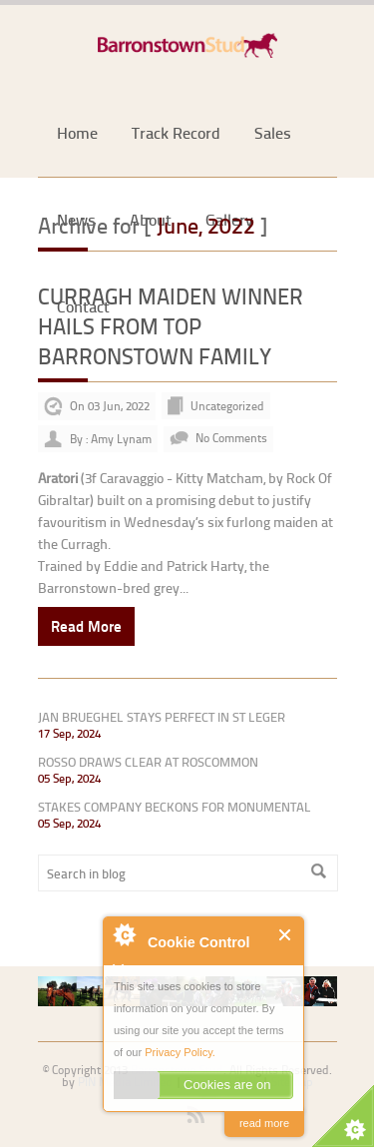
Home (77, 132)
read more (264, 1123)
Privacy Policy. (180, 1052)
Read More (86, 626)
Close (285, 934)
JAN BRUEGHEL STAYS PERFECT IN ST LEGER (161, 717)
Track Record (176, 132)
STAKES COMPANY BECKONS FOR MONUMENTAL (174, 807)
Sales (272, 132)
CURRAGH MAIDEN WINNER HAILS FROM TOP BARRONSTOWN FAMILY (170, 326)
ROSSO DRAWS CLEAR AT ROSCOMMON (148, 762)
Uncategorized (227, 405)
